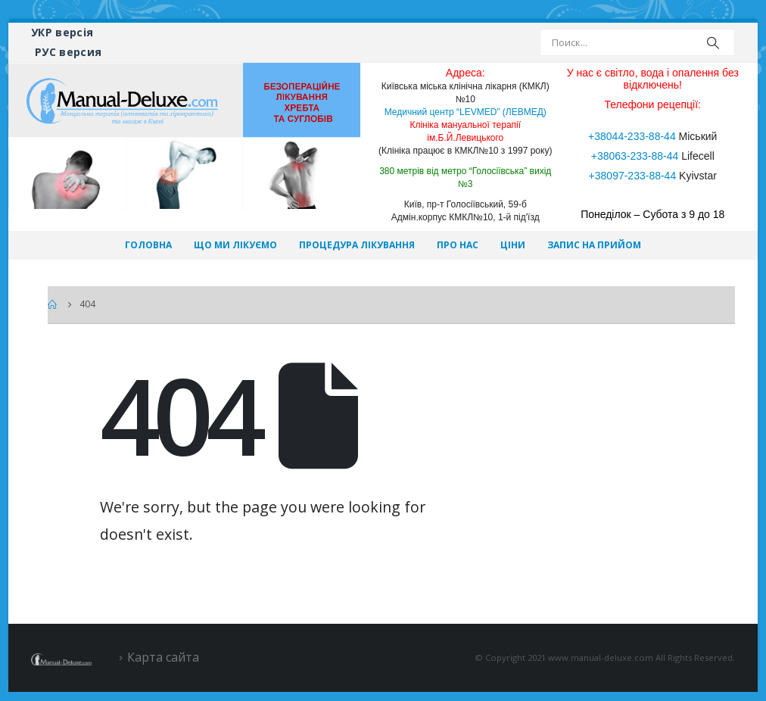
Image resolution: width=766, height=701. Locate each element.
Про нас (457, 244)
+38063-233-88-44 (635, 156)
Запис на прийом (594, 244)
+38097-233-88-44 (633, 176)
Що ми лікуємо (235, 244)
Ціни (512, 244)
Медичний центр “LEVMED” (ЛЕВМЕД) (465, 112)
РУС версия (68, 52)
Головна (148, 244)
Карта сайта (163, 657)
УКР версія (62, 32)
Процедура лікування (357, 244)
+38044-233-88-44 (632, 136)
